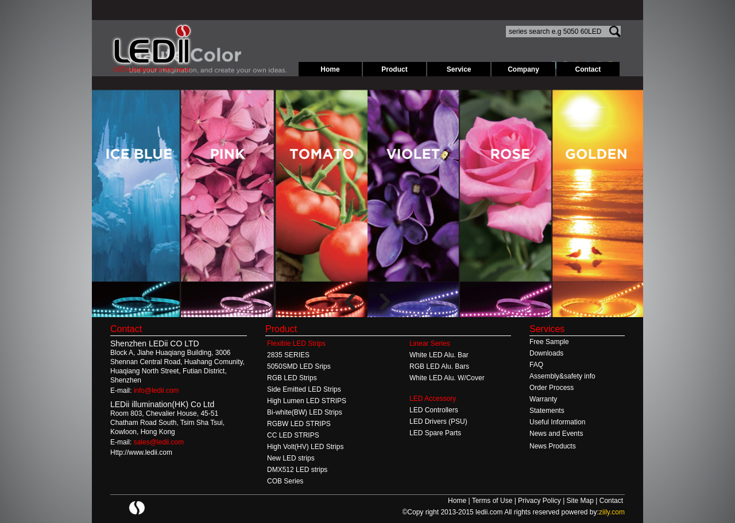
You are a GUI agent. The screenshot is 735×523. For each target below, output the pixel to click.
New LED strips (291, 458)
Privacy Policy (540, 501)
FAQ (536, 365)
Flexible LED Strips (296, 343)
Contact (588, 69)
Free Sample (549, 342)
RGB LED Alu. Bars (439, 366)
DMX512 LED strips (297, 470)
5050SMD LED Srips (299, 366)
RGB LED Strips (292, 378)
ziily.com (612, 512)
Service (459, 69)
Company (523, 69)
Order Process (551, 388)
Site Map (581, 501)
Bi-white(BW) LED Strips (304, 412)
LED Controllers (433, 410)
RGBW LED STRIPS (299, 424)
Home (329, 69)
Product (394, 69)
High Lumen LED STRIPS (306, 401)
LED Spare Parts (435, 433)
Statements (546, 411)
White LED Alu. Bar (439, 355)
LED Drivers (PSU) (438, 421)
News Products (552, 446)
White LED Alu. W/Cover (447, 378)
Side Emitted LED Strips (304, 389)
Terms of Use (493, 501)
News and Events (556, 434)
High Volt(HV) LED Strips (305, 447)
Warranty (543, 399)
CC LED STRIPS (293, 435)
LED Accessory (432, 399)
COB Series (285, 481)
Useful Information (557, 422)
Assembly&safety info (562, 376)
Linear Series (429, 343)
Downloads (546, 353)
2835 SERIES (288, 355)
